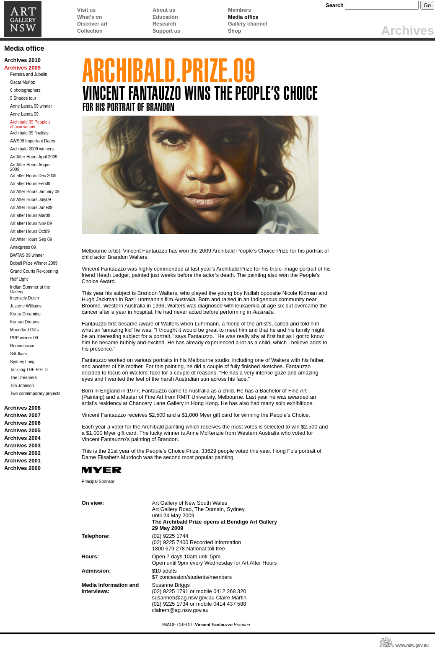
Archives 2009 (22, 68)
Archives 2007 (22, 415)
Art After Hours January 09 (35, 191)
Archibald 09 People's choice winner (30, 124)
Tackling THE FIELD (29, 369)
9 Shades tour (23, 98)
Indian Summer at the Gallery (30, 289)
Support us (166, 31)
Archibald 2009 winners (32, 149)
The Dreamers (23, 377)
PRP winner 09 (24, 338)
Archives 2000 (22, 468)
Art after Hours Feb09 (30, 183)
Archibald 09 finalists (29, 133)
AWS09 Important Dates (32, 141)
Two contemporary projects (35, 393)
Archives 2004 (22, 438)
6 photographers (25, 90)
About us (164, 10)
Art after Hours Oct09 (29, 231)
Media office (243, 17)
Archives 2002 (22, 453)
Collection (90, 31)
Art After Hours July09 (30, 199)
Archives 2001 (22, 460)
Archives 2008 (22, 408)
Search (335, 5)
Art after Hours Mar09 (30, 215)
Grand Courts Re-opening (34, 271)
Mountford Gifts (24, 330)
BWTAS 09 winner (27, 255)
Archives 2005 (22, 430)
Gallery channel (247, 24)
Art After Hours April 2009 (33, 157)
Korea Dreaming (25, 314)
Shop (234, 31)
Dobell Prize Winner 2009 (33, 263)
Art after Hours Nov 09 (31, 223)
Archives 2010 (22, 60)
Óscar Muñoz (22, 82)
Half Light (19, 279)
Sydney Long (22, 361)
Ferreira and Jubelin (28, 74)
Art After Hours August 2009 (31, 167)
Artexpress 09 (23, 247)
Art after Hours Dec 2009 (33, 175)
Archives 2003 (22, 445)
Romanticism (22, 345)
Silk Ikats (18, 353)
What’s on (89, 17)
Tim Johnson (22, 385)
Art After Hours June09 (31, 207)
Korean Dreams (24, 322)
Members (239, 10)
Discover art (92, 24)
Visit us (86, 10)
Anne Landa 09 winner (31, 106)
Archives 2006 (22, 423)
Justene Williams (25, 306)
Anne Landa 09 (24, 114)
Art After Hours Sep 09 (31, 239)
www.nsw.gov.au (412, 645)
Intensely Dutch (24, 298)
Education (165, 17)
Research (164, 24)
